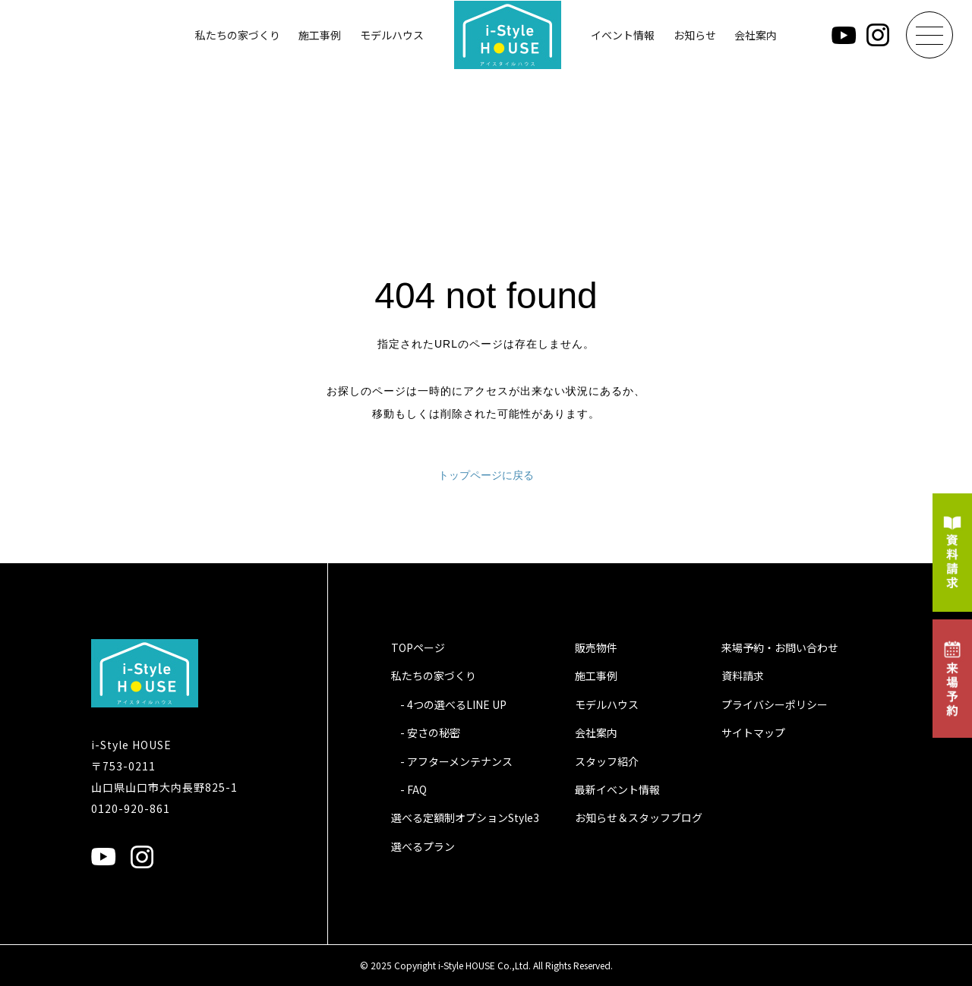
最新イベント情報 (617, 789)
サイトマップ (753, 732)
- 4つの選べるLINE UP (453, 704)
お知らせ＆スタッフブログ (638, 817)
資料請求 (742, 675)
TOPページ (418, 647)
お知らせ (695, 35)
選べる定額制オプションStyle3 (465, 817)
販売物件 (596, 647)
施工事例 (319, 35)
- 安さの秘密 (430, 732)
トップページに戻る (486, 475)
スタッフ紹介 (607, 761)
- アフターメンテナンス (456, 761)
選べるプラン (423, 846)
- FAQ (413, 789)
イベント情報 (623, 35)
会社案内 (755, 35)
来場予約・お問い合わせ (779, 647)
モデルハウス (392, 35)
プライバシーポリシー (774, 704)
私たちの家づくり (237, 35)
